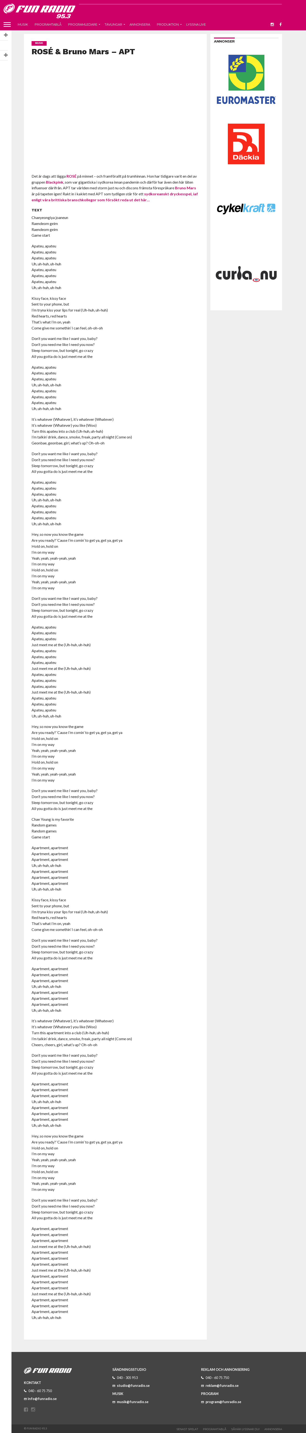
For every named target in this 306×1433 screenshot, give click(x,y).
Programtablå (48, 24)
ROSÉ (71, 176)
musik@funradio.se (130, 1402)
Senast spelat (187, 1429)
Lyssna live (196, 24)
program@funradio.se (221, 1402)
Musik (23, 24)
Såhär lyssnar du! (245, 1429)
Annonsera (140, 24)
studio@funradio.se (131, 1386)
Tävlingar (113, 24)
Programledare (82, 24)
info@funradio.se (40, 1399)
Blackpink (54, 182)
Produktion (168, 24)
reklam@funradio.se (220, 1386)
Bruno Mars (185, 188)
